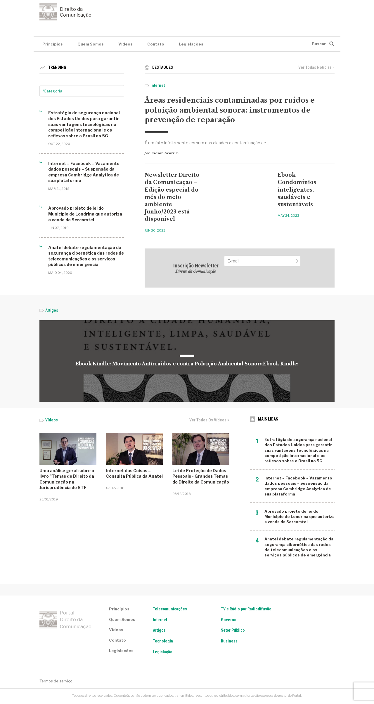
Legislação (162, 651)
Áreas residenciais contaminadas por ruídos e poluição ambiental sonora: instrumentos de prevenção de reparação (230, 110)
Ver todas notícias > (316, 67)
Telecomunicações (170, 609)
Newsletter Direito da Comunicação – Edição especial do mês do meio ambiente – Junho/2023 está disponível (172, 197)
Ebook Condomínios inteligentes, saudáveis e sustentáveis (297, 190)
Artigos (51, 310)
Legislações (191, 44)
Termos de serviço (55, 681)
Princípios (52, 44)
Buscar (319, 43)
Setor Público (233, 630)
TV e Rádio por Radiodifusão (246, 609)
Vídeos (125, 44)
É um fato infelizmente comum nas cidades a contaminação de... (207, 142)
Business (229, 641)
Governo (228, 619)
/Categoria (52, 91)
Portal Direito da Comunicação (65, 620)
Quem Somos (90, 44)
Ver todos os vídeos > (209, 420)
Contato (155, 44)
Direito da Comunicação (65, 12)
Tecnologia (163, 641)
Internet (157, 85)
